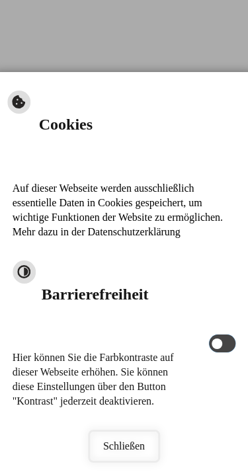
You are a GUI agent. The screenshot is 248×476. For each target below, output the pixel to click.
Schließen (124, 446)
